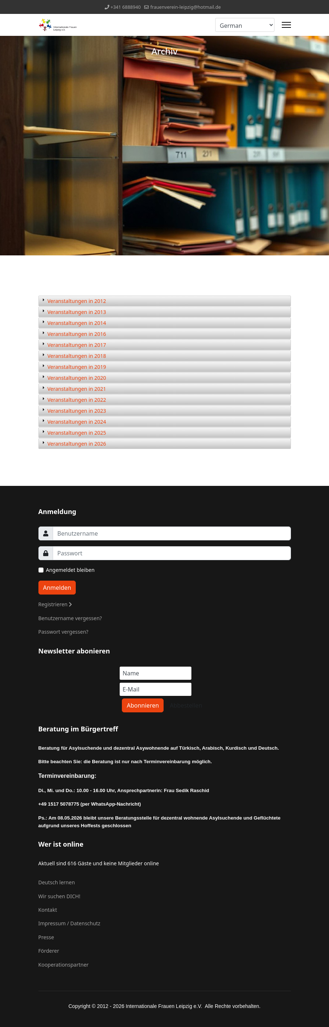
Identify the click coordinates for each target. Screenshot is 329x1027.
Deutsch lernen (56, 882)
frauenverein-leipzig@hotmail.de (185, 7)
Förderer (48, 950)
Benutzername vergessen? (70, 618)
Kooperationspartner (63, 964)
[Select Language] (244, 25)
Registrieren (55, 604)
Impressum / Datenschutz (69, 923)
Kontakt (47, 909)
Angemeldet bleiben (70, 569)
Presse (46, 937)
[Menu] (286, 25)
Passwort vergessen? (63, 631)
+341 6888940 (126, 7)
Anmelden (57, 588)
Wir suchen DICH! (59, 896)
